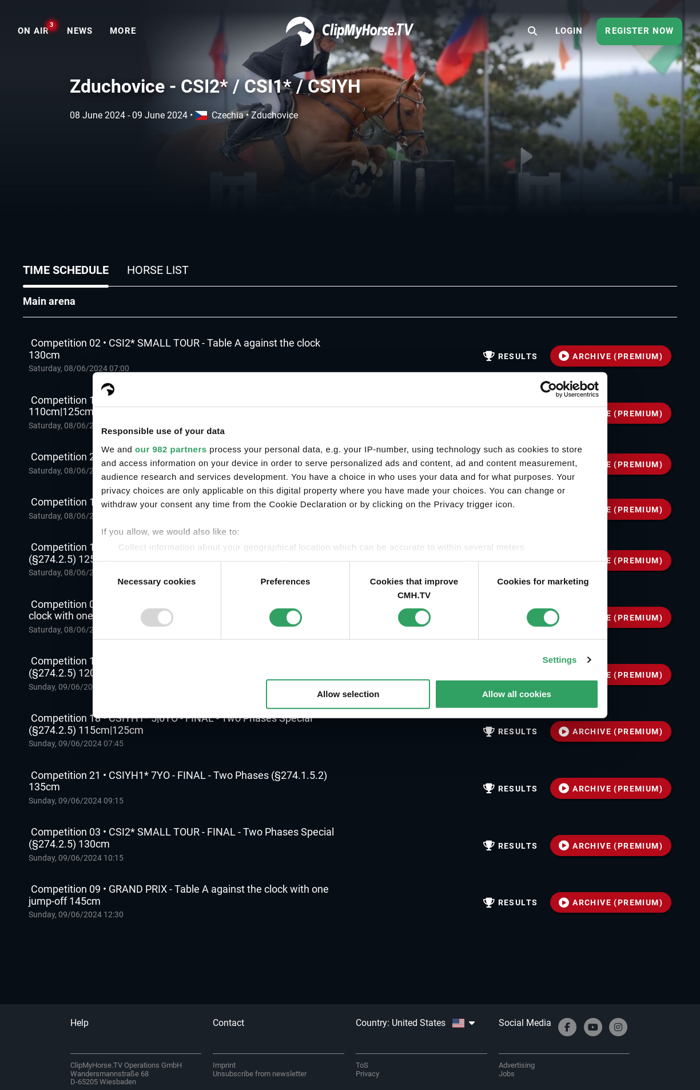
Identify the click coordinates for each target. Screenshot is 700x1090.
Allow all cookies (516, 694)
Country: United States (415, 1022)
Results (510, 356)
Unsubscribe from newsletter (260, 1073)
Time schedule (66, 270)
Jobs (507, 1073)
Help (79, 1022)
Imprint (224, 1065)
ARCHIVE (611, 356)
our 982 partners (171, 448)
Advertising (517, 1065)
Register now (639, 31)
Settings (560, 660)
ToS (362, 1065)
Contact (228, 1022)
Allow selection (348, 694)
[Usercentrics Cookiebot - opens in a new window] (549, 389)
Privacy (367, 1073)
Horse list (158, 270)
